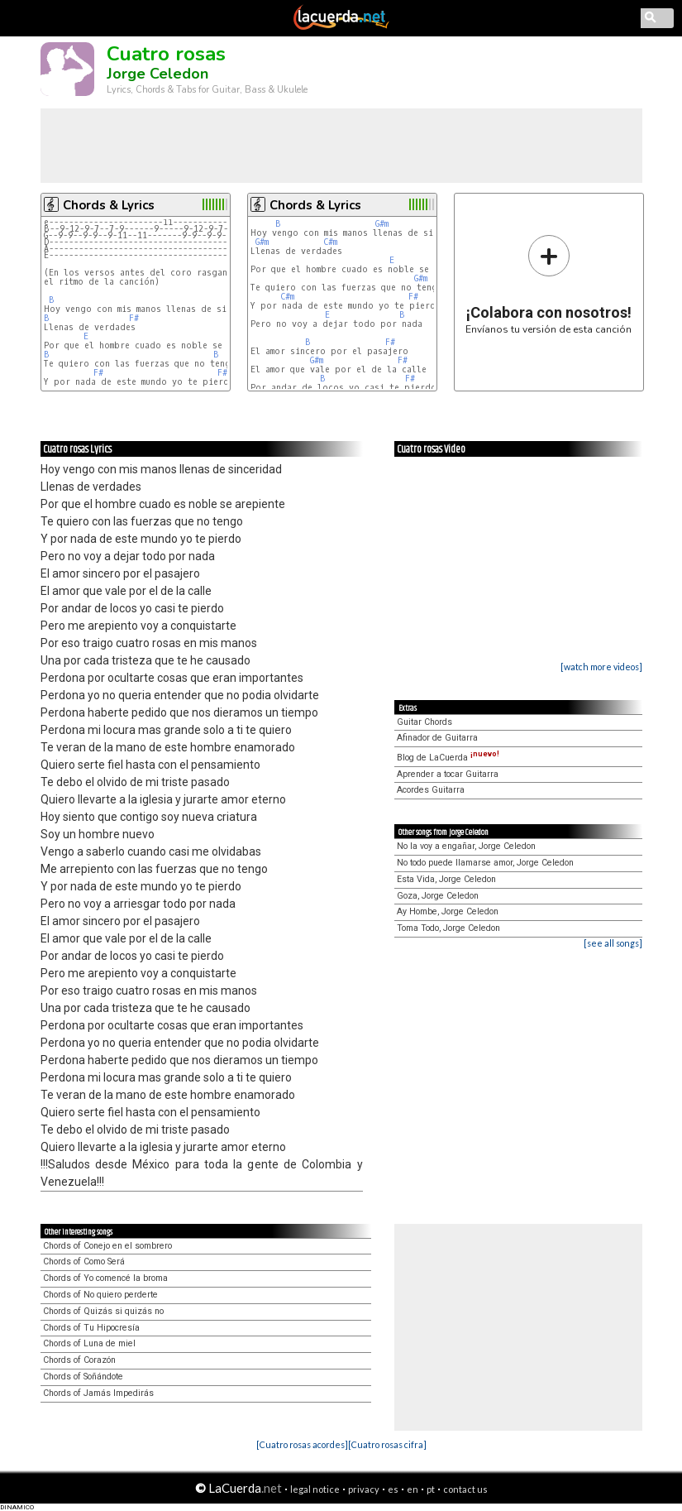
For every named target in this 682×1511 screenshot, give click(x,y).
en (412, 1489)
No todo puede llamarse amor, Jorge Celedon (485, 862)
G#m (382, 223)
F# (134, 318)
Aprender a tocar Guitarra (447, 774)
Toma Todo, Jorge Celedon (448, 928)
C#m (330, 242)
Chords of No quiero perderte (100, 1294)
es (393, 1489)
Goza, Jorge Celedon (438, 895)
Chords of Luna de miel (89, 1343)
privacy (363, 1489)
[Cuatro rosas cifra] (387, 1444)
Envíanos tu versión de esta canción (548, 284)
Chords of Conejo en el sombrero (107, 1245)
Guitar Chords (424, 722)
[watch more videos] (601, 666)
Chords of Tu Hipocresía (91, 1327)
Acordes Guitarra (431, 789)
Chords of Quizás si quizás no (103, 1311)
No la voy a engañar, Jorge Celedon (466, 846)
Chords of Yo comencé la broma (105, 1278)
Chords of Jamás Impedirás (98, 1393)
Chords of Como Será (84, 1261)
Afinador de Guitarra (437, 737)
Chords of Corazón (79, 1360)
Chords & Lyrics (109, 205)
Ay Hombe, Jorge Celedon (447, 911)
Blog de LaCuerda (448, 757)
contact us (465, 1489)
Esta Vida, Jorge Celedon (446, 879)
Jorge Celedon (157, 74)
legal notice (315, 1489)
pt (431, 1489)
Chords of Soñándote (83, 1376)
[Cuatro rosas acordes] (302, 1444)
